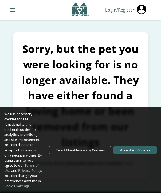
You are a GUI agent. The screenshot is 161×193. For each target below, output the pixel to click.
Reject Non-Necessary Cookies (80, 150)
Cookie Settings (16, 186)
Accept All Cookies (135, 150)
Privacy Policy (29, 170)
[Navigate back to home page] (80, 10)
